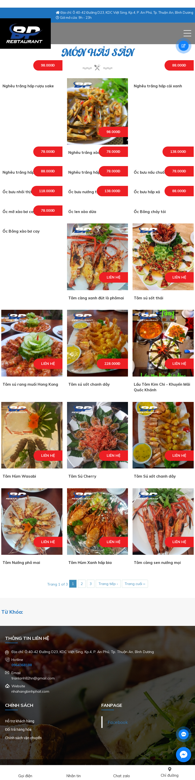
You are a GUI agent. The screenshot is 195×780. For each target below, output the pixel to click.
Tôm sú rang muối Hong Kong (30, 384)
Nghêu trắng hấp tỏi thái (26, 172)
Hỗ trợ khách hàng (19, 721)
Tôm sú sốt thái (148, 298)
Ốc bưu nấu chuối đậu (153, 172)
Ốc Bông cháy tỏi (150, 211)
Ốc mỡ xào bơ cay (19, 211)
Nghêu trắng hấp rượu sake (28, 86)
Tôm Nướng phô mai (21, 562)
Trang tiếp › (108, 583)
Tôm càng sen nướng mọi (157, 562)
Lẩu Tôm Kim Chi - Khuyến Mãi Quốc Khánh (162, 387)
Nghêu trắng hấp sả (86, 172)
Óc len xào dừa (82, 211)
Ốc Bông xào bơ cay (21, 231)
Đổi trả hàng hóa (18, 729)
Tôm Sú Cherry (82, 476)
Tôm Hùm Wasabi (19, 476)
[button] (187, 33)
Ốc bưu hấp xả (147, 191)
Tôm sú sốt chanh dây (89, 384)
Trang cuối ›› (135, 583)
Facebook (118, 722)
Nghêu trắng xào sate (89, 152)
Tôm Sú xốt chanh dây (155, 476)
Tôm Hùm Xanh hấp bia (90, 562)
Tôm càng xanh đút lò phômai (96, 298)
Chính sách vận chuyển (23, 737)
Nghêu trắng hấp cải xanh (158, 86)
